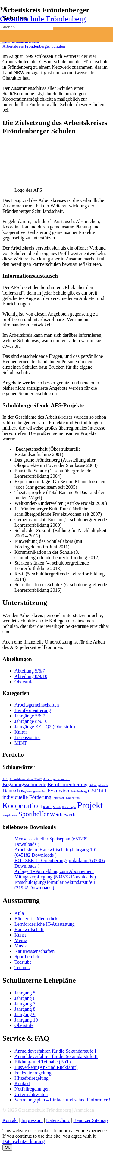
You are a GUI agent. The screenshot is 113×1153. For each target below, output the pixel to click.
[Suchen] (26, 27)
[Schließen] (2, 43)
